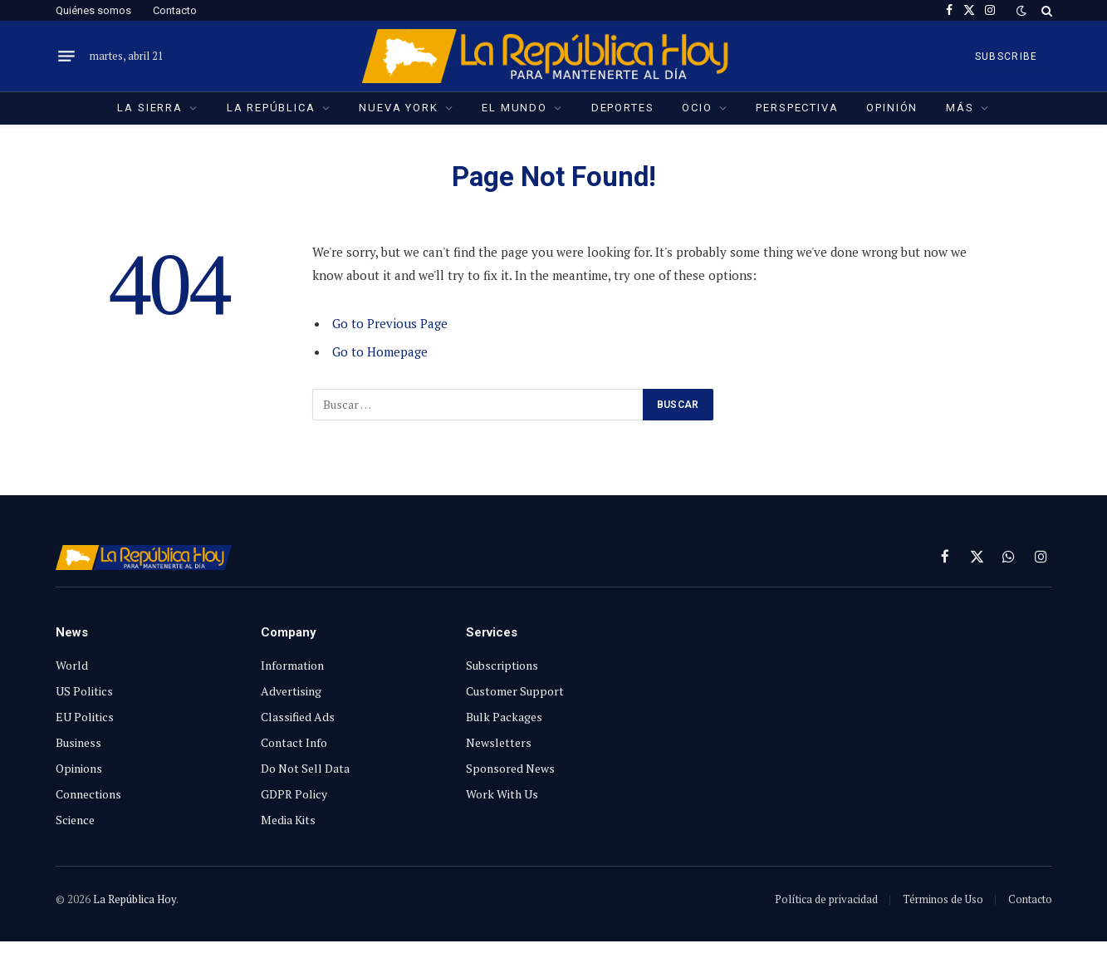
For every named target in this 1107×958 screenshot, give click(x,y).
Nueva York (398, 107)
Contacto (175, 10)
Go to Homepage (380, 351)
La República (271, 107)
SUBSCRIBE (1006, 56)
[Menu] (66, 56)
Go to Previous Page (390, 323)
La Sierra (149, 107)
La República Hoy (134, 899)
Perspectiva (797, 107)
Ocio (697, 107)
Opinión (892, 107)
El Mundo (514, 107)
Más (959, 107)
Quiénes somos (93, 10)
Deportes (622, 107)
